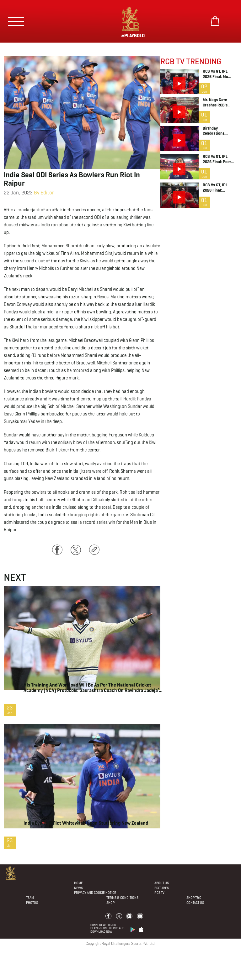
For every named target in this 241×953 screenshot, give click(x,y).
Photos (32, 902)
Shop (110, 902)
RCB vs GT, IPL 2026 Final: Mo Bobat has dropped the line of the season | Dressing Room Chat (220, 74)
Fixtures (161, 888)
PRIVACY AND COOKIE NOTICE (95, 892)
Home (78, 883)
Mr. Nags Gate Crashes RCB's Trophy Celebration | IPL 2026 (219, 102)
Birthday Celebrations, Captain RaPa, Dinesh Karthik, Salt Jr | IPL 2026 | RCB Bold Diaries (220, 131)
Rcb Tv (159, 892)
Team (30, 897)
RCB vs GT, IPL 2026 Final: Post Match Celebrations (219, 159)
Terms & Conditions (122, 897)
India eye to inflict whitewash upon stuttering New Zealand (86, 823)
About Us (161, 883)
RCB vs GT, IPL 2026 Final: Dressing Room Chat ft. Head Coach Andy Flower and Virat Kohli (219, 188)
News (78, 888)
